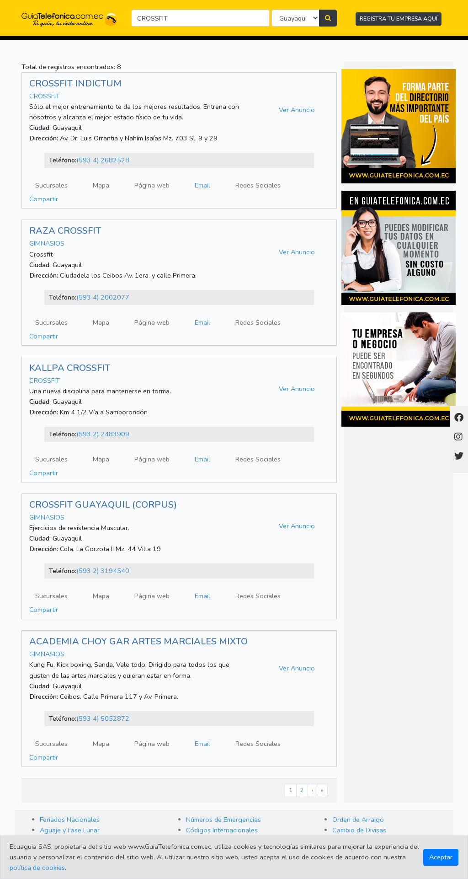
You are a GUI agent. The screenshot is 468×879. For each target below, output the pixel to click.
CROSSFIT (44, 96)
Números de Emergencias (223, 819)
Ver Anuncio (297, 109)
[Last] (322, 790)
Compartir (43, 199)
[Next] (312, 790)
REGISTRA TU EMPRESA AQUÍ (398, 18)
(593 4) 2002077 (102, 297)
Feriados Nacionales (70, 819)
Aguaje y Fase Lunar (70, 830)
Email (202, 185)
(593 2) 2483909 (102, 434)
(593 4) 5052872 (102, 718)
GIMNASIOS (46, 243)
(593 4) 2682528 (102, 160)
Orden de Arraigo (358, 819)
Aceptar (440, 857)
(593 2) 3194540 (102, 570)
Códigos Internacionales (222, 830)
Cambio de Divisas (359, 830)
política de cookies (37, 867)
